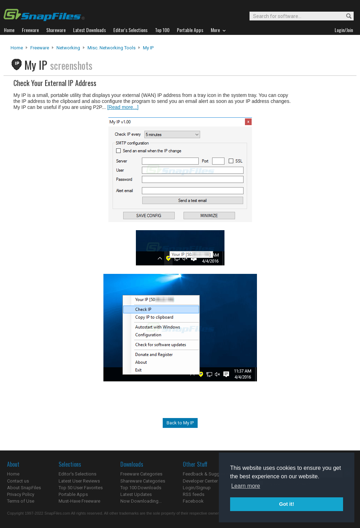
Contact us (18, 481)
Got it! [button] (286, 504)
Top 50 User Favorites (81, 487)
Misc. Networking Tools (112, 47)
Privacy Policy (20, 494)
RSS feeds (193, 494)
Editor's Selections (77, 474)
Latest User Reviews (79, 481)
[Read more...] (123, 107)
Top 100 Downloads (140, 487)
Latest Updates (136, 494)
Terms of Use (20, 501)
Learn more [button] (245, 486)
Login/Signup (197, 487)
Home (17, 47)
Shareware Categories (142, 481)
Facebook (193, 501)
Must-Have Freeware (79, 501)
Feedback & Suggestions (209, 474)
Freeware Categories (141, 474)
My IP (148, 47)
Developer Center (200, 481)
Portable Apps (73, 494)
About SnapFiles (24, 487)
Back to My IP (180, 422)
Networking (68, 47)
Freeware (39, 47)
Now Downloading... (141, 501)
